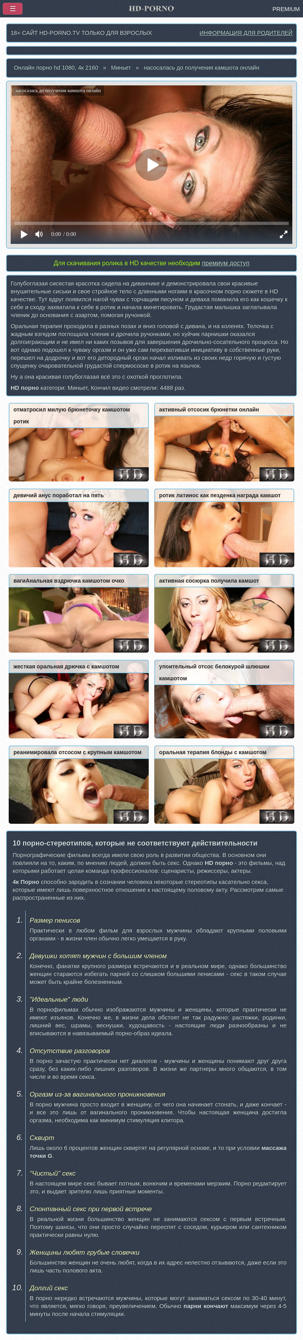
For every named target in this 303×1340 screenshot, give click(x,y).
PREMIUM (286, 9)
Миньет (121, 67)
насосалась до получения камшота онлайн (201, 67)
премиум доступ (225, 263)
